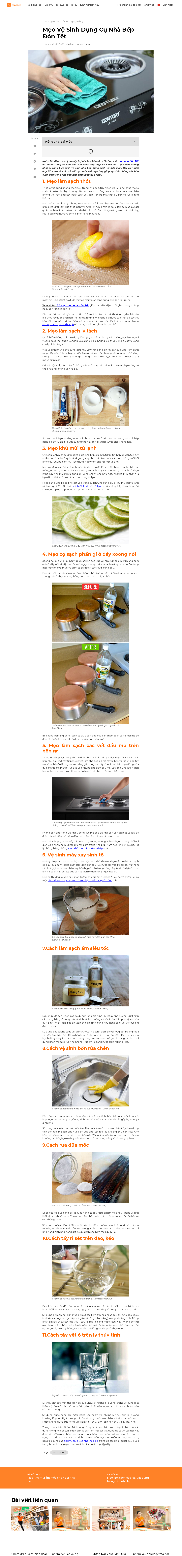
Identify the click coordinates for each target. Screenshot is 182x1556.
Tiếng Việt (148, 5)
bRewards (62, 5)
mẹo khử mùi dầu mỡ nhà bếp (85, 848)
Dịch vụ (49, 5)
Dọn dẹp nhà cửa (52, 21)
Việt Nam (168, 5)
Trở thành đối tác (127, 5)
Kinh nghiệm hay (89, 5)
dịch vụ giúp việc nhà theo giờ (81, 1441)
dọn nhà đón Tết (129, 161)
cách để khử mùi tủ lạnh (87, 486)
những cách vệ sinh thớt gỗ (58, 324)
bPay (74, 5)
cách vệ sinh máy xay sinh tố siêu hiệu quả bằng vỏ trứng (80, 880)
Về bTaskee (34, 5)
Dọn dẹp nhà (59, 1452)
